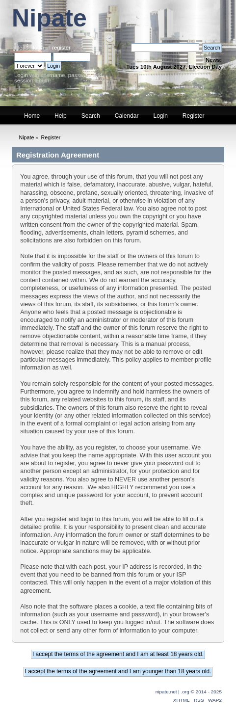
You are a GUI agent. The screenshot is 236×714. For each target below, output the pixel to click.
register (61, 48)
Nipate (49, 18)
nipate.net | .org (172, 691)
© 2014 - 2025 (206, 691)
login (38, 48)
